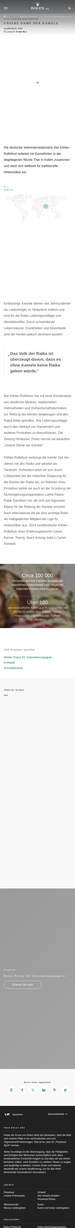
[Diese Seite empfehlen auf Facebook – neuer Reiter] (22, 1090)
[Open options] (37, 267)
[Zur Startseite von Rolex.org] (37, 6)
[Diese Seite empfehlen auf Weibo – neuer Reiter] (65, 1090)
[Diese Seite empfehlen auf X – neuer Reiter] (33, 1090)
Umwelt (54, 1196)
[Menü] (6, 8)
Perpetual (21, 1194)
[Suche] (69, 8)
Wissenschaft (21, 1206)
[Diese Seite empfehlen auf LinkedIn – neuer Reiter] (44, 1090)
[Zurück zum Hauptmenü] (5, 16)
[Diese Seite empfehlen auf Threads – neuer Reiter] (11, 1090)
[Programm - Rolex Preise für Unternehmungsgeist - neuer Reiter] (22, 985)
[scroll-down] (37, 81)
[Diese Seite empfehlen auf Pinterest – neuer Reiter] (54, 1090)
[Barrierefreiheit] (57, 1114)
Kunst (54, 1206)
